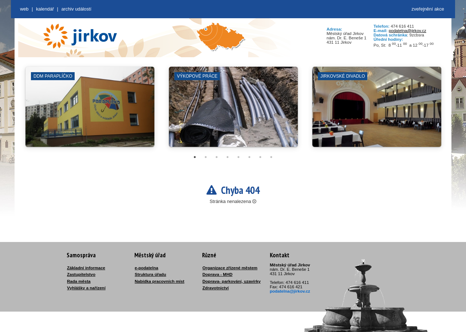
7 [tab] (260, 157)
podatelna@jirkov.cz (407, 30)
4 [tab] (227, 157)
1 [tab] (194, 157)
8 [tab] (271, 157)
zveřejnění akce (427, 9)
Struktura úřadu (150, 274)
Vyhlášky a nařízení (86, 288)
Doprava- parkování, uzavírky (231, 281)
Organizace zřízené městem (229, 268)
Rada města (79, 281)
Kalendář (45, 9)
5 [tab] (238, 157)
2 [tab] (205, 157)
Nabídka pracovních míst (159, 281)
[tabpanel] (90, 110)
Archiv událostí (76, 9)
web (24, 9)
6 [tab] (249, 157)
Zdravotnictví (215, 288)
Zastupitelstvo (81, 274)
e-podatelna (146, 268)
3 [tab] (216, 157)
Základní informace (86, 268)
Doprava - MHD (217, 274)
